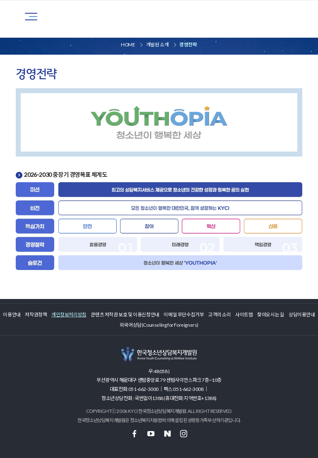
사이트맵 (244, 314)
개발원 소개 (157, 44)
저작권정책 (36, 314)
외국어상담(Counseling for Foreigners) (159, 325)
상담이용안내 (302, 314)
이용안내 (11, 314)
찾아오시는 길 (270, 314)
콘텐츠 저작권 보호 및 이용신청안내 (125, 314)
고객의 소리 (219, 314)
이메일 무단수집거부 (184, 314)
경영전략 (188, 44)
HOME (128, 44)
